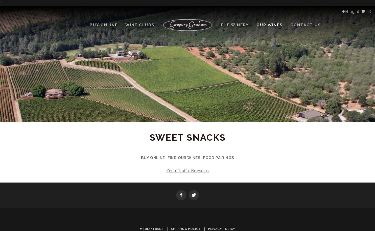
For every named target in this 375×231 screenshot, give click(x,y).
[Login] (350, 11)
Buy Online (153, 158)
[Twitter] (194, 195)
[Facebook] (181, 195)
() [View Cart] (365, 11)
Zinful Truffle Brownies (187, 170)
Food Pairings (218, 158)
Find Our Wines (184, 158)
